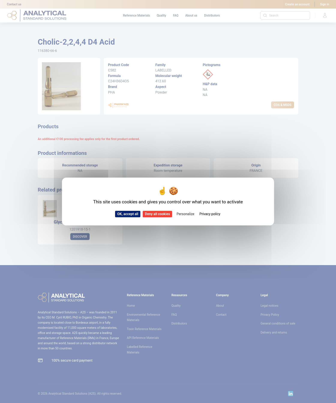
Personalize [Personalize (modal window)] (185, 214)
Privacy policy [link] (210, 214)
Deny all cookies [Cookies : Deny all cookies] (157, 214)
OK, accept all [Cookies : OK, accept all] (127, 214)
